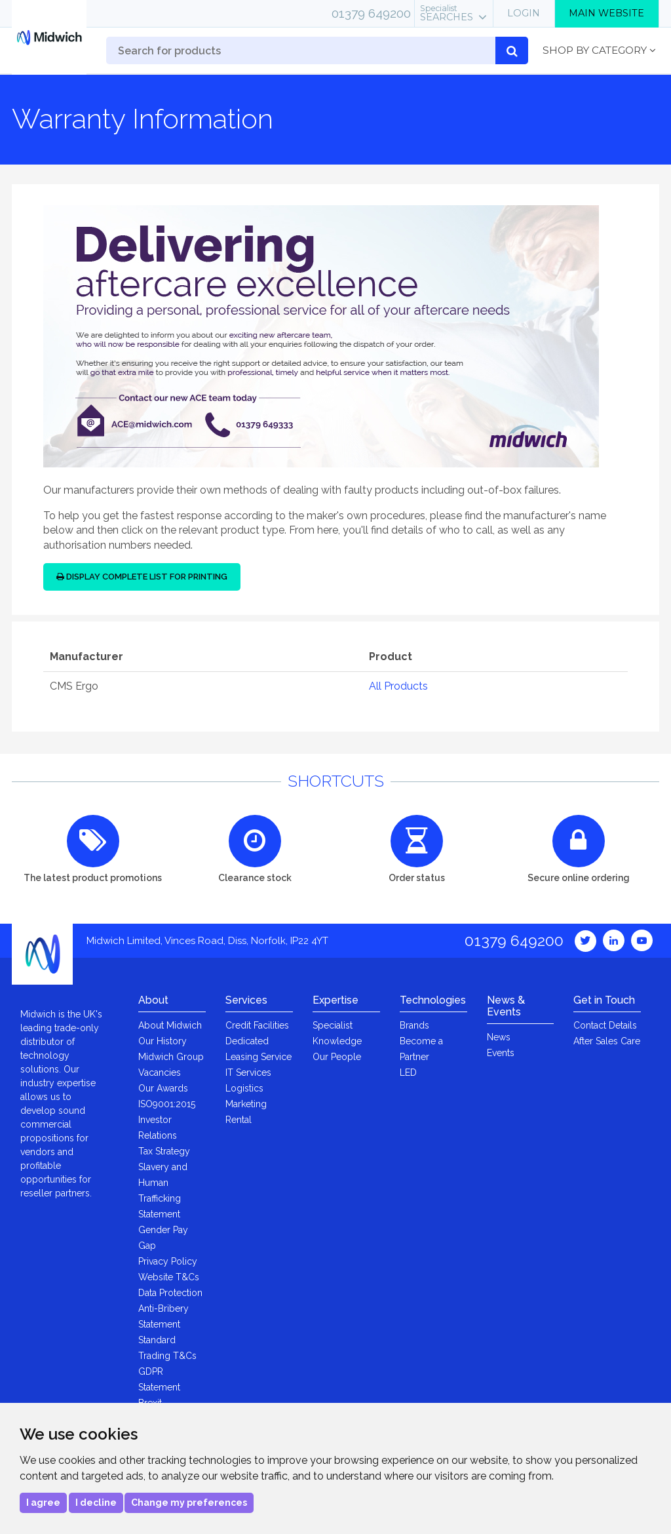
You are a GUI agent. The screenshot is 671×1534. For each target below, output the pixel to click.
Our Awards (163, 1088)
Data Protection (170, 1293)
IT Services (248, 1072)
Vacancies (159, 1072)
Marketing (246, 1104)
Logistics (244, 1088)
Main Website (606, 13)
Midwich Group (171, 1057)
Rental (238, 1119)
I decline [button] (96, 1502)
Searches (446, 13)
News (498, 1037)
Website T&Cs (168, 1277)
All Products (398, 686)
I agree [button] (43, 1502)
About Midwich (170, 1025)
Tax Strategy (164, 1151)
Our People (337, 1057)
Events (500, 1053)
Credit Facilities (257, 1025)
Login (523, 13)
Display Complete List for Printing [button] (141, 576)
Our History (162, 1041)
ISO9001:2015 (166, 1104)
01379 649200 (371, 13)
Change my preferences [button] (189, 1502)
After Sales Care (606, 1041)
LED (408, 1072)
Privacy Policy (167, 1261)
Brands (414, 1025)
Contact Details (605, 1025)
